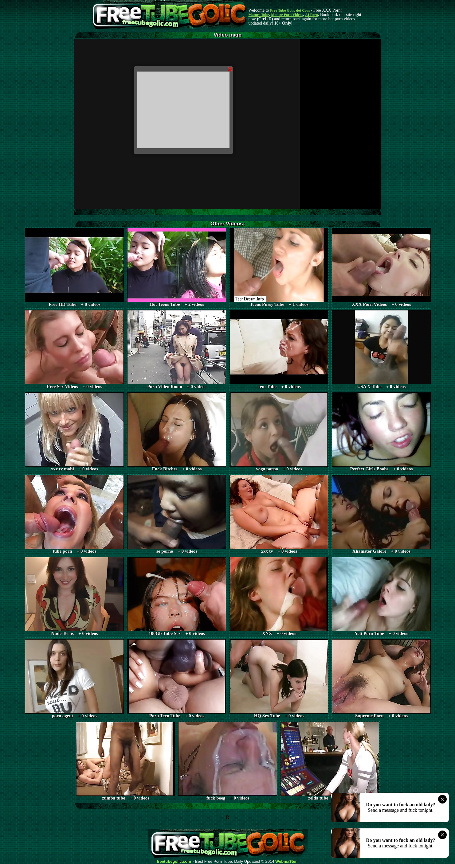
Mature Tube (259, 15)
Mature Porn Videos (287, 15)
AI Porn (311, 15)
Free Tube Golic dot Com (290, 10)
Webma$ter (286, 861)
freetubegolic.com (174, 861)
